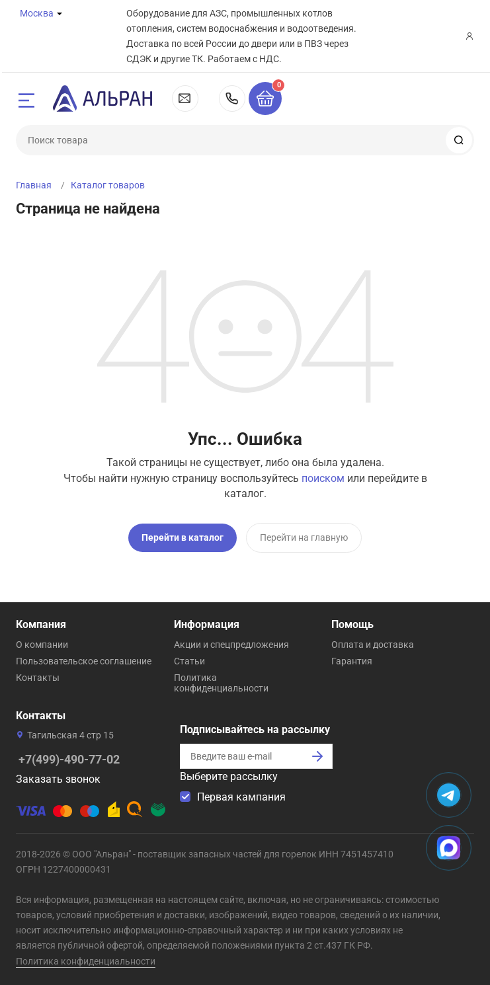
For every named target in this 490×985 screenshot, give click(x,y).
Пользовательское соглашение (83, 660)
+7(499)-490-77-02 (232, 98)
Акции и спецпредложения (231, 644)
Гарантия (351, 660)
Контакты (38, 677)
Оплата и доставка (372, 644)
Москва (37, 13)
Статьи (189, 660)
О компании (42, 644)
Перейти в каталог (183, 537)
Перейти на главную (304, 537)
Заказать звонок (58, 778)
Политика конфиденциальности (221, 682)
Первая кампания (241, 796)
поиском (323, 478)
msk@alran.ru (185, 98)
